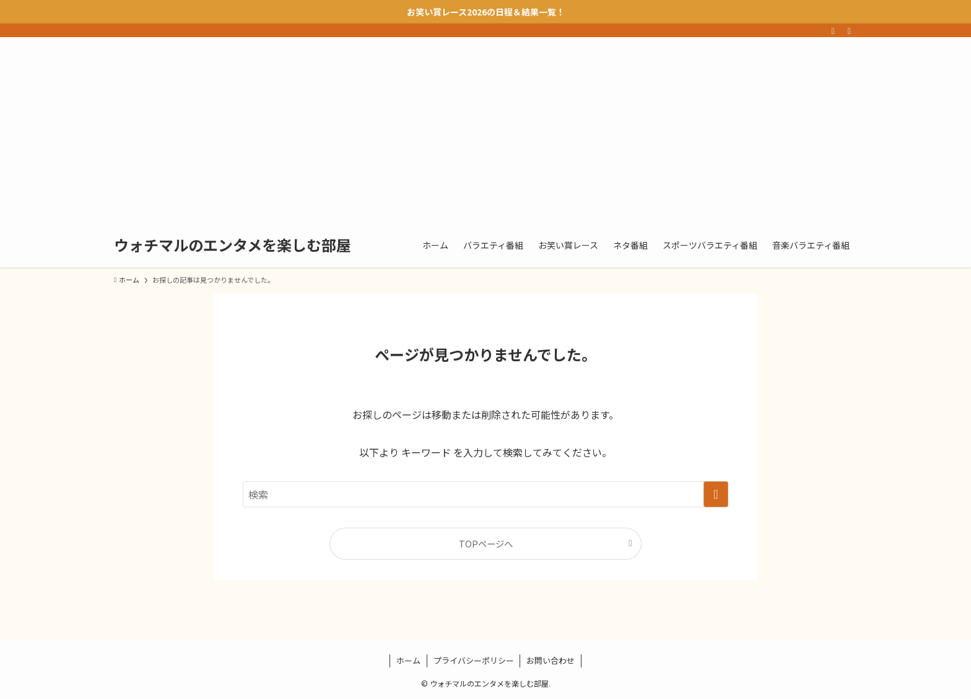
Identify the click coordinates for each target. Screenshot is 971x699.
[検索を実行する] (715, 494)
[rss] (833, 30)
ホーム (408, 660)
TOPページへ (486, 543)
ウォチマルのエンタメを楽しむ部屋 (232, 245)
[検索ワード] (485, 494)
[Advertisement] (485, 130)
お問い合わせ (550, 660)
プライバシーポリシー (473, 660)
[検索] (849, 30)
